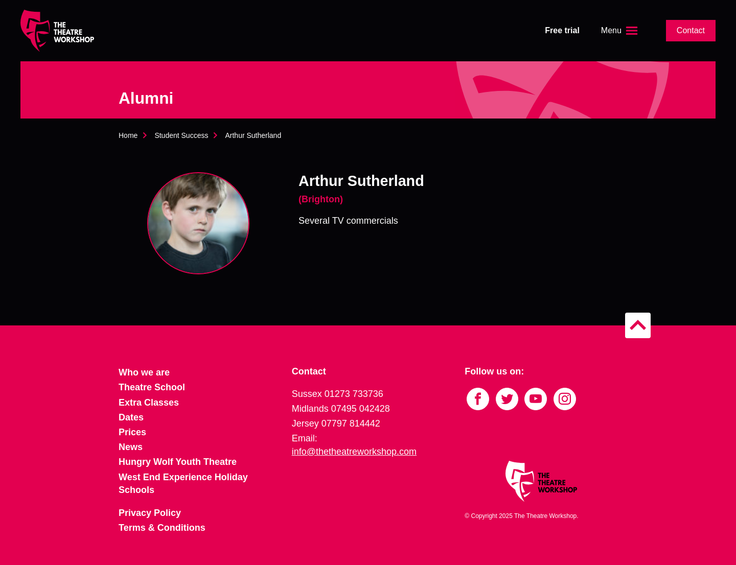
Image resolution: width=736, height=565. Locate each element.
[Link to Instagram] (565, 399)
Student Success (181, 135)
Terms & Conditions (162, 528)
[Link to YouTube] (535, 399)
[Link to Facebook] (478, 399)
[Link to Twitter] (507, 399)
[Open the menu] (620, 30)
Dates (131, 417)
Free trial (562, 30)
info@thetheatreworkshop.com (354, 451)
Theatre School (152, 387)
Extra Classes (149, 402)
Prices (132, 432)
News (131, 447)
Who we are (144, 372)
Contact (691, 30)
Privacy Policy (150, 513)
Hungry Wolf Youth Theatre (178, 462)
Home (128, 135)
